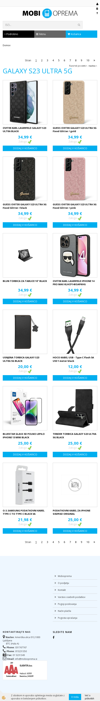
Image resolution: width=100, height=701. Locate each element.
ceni (84, 65)
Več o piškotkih (89, 697)
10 (87, 60)
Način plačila (64, 611)
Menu (41, 34)
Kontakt (62, 590)
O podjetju (63, 583)
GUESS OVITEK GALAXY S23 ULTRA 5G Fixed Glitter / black (25, 206)
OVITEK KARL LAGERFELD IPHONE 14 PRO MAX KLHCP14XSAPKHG (73, 282)
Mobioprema (65, 576)
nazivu (93, 65)
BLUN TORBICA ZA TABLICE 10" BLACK (25, 281)
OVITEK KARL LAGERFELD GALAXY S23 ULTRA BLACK (24, 129)
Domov (6, 45)
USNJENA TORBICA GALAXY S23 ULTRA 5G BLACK (21, 359)
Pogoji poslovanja (67, 604)
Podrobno (11, 34)
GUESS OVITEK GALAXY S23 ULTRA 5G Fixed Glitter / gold (75, 129)
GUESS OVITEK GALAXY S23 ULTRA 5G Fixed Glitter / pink (75, 206)
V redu (75, 697)
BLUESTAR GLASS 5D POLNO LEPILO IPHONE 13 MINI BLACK (24, 435)
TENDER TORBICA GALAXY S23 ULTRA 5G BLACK (74, 435)
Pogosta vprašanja (67, 617)
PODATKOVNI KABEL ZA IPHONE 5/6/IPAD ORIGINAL (71, 512)
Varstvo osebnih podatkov (71, 597)
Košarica (74, 34)
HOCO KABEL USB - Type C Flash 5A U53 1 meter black (73, 359)
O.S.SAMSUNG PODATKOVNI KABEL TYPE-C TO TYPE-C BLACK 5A (24, 512)
